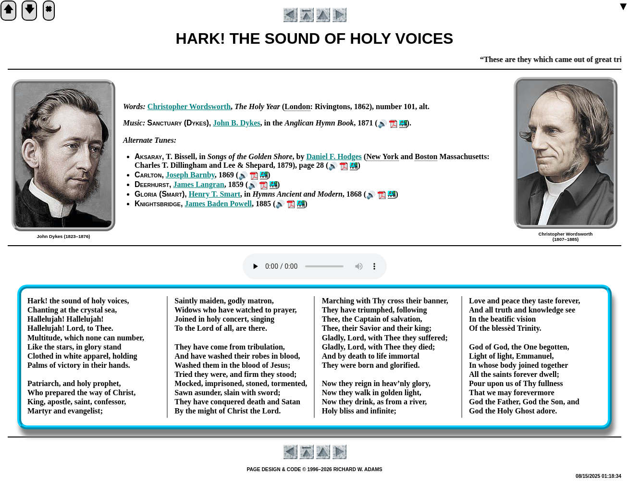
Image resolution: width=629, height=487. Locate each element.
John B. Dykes (236, 123)
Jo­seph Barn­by (190, 175)
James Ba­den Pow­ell (218, 204)
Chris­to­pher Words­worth (189, 106)
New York (382, 156)
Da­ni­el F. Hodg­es (333, 156)
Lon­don (297, 106)
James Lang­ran (198, 184)
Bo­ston (426, 156)
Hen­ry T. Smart (214, 194)
